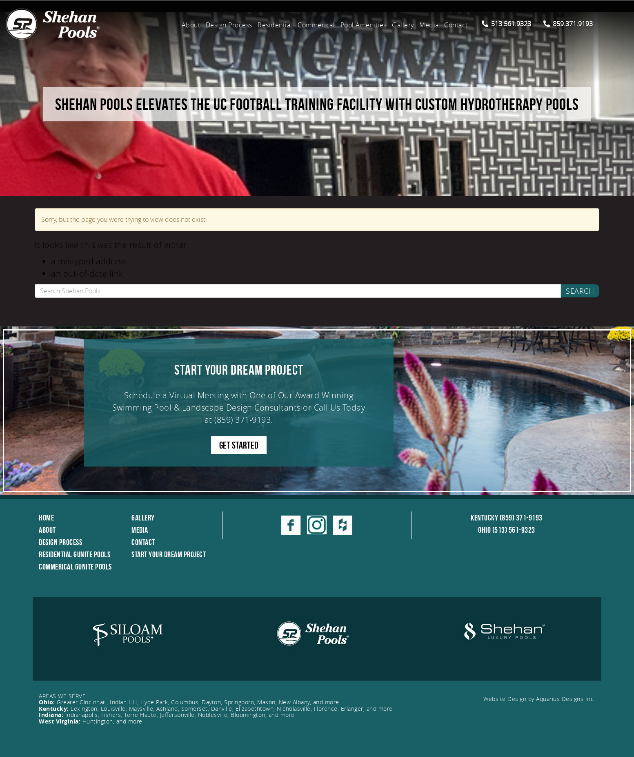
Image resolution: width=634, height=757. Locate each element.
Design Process (229, 24)
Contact (456, 24)
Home (46, 517)
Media (429, 24)
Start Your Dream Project (168, 554)
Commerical (316, 24)
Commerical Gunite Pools (75, 566)
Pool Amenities (363, 24)
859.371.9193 (568, 23)
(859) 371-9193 (242, 419)
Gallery (403, 24)
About (191, 24)
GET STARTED (238, 445)
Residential (275, 24)
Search (580, 291)
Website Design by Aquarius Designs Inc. (539, 699)
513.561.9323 (506, 23)
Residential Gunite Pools (74, 554)
